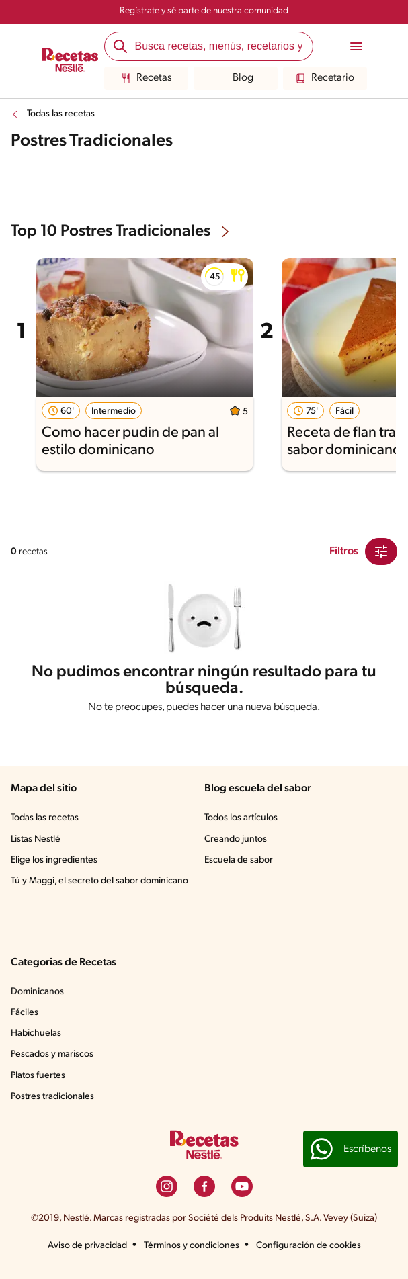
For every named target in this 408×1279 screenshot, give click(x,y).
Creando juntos (235, 839)
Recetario (325, 78)
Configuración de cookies (308, 1246)
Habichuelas (36, 1033)
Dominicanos (37, 992)
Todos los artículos (241, 818)
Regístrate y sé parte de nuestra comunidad (204, 11)
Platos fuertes (38, 1076)
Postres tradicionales (52, 1097)
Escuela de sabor (238, 860)
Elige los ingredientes (54, 860)
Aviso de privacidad (87, 1246)
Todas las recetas (61, 114)
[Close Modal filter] (381, 551)
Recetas (146, 78)
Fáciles (24, 1013)
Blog (235, 78)
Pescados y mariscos (52, 1054)
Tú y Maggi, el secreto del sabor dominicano (99, 881)
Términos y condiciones (191, 1246)
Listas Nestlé (35, 839)
